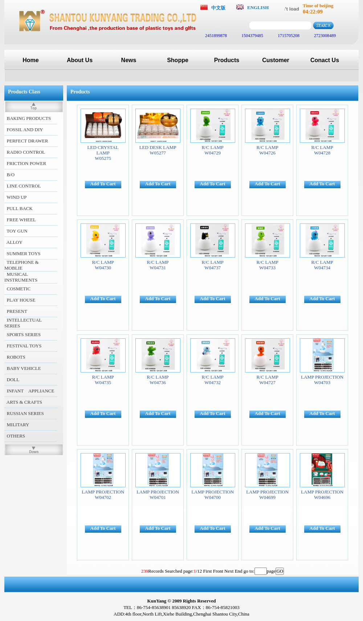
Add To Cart (103, 183)
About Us (80, 60)
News (128, 60)
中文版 (218, 8)
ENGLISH (258, 7)
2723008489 (324, 35)
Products (226, 60)
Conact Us (324, 60)
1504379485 (251, 35)
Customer (275, 60)
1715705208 (288, 35)
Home (30, 60)
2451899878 (215, 35)
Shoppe (177, 60)
